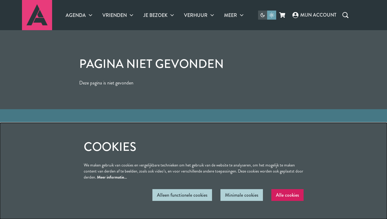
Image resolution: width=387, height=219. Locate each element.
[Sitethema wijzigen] (267, 15)
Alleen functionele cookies (182, 195)
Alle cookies (287, 195)
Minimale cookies (241, 195)
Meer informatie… (112, 177)
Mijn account (314, 14)
